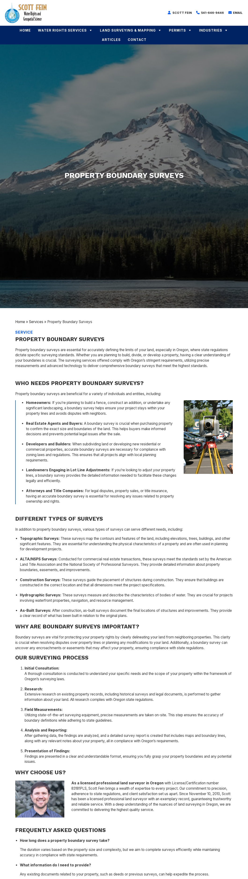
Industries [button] (213, 30)
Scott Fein (180, 12)
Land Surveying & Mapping (131, 30)
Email (235, 12)
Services (36, 322)
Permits (180, 30)
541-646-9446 (210, 12)
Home (25, 30)
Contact (137, 40)
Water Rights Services (65, 30)
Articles (111, 40)
